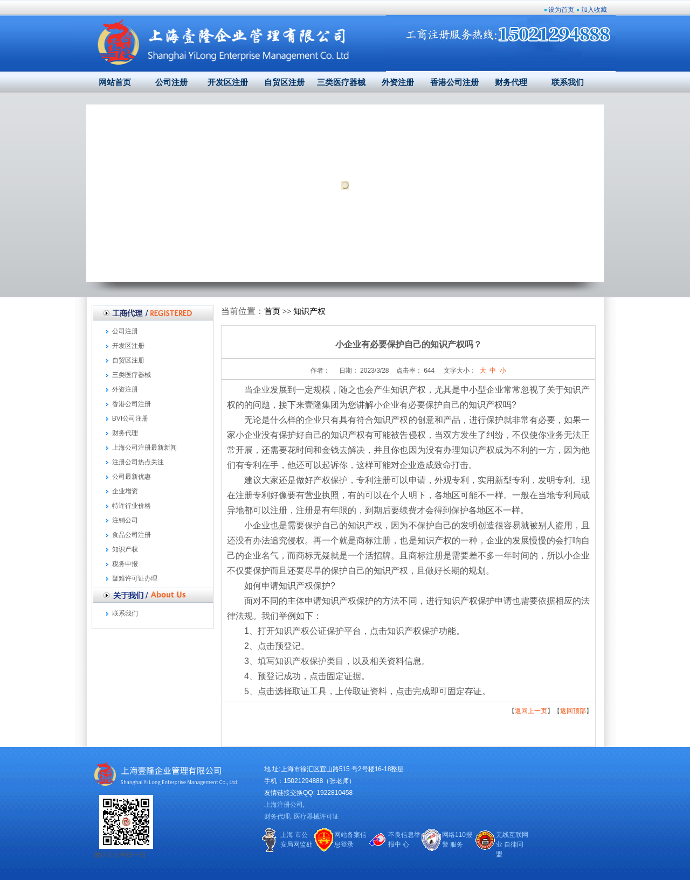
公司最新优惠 (131, 476)
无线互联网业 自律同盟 (512, 844)
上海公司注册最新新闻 (144, 447)
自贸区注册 (284, 82)
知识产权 (125, 549)
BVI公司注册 (130, 418)
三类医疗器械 (341, 82)
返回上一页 (531, 711)
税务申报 (125, 564)
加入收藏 (594, 9)
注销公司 (125, 520)
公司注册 (171, 82)
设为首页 (561, 9)
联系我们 (567, 82)
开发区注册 (228, 82)
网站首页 (115, 82)
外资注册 (398, 82)
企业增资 (125, 491)
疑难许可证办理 (134, 578)
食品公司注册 (131, 535)
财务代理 (511, 82)
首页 (272, 311)
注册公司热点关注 (138, 462)
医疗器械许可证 (316, 816)
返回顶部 (573, 711)
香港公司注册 (454, 82)
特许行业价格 (131, 505)
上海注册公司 (283, 804)
